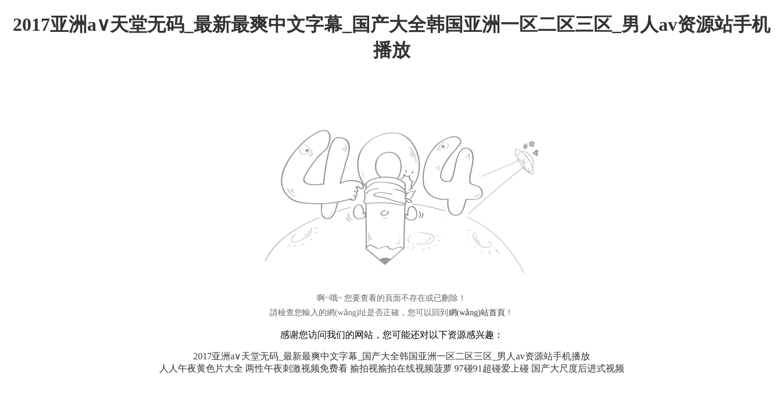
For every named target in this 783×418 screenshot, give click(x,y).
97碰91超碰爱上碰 (492, 368)
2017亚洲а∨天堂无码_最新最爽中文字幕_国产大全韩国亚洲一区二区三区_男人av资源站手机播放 (391, 356)
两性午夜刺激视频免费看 (296, 368)
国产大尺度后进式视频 (577, 368)
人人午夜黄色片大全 (201, 368)
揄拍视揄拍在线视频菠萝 (401, 368)
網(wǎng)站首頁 (477, 312)
